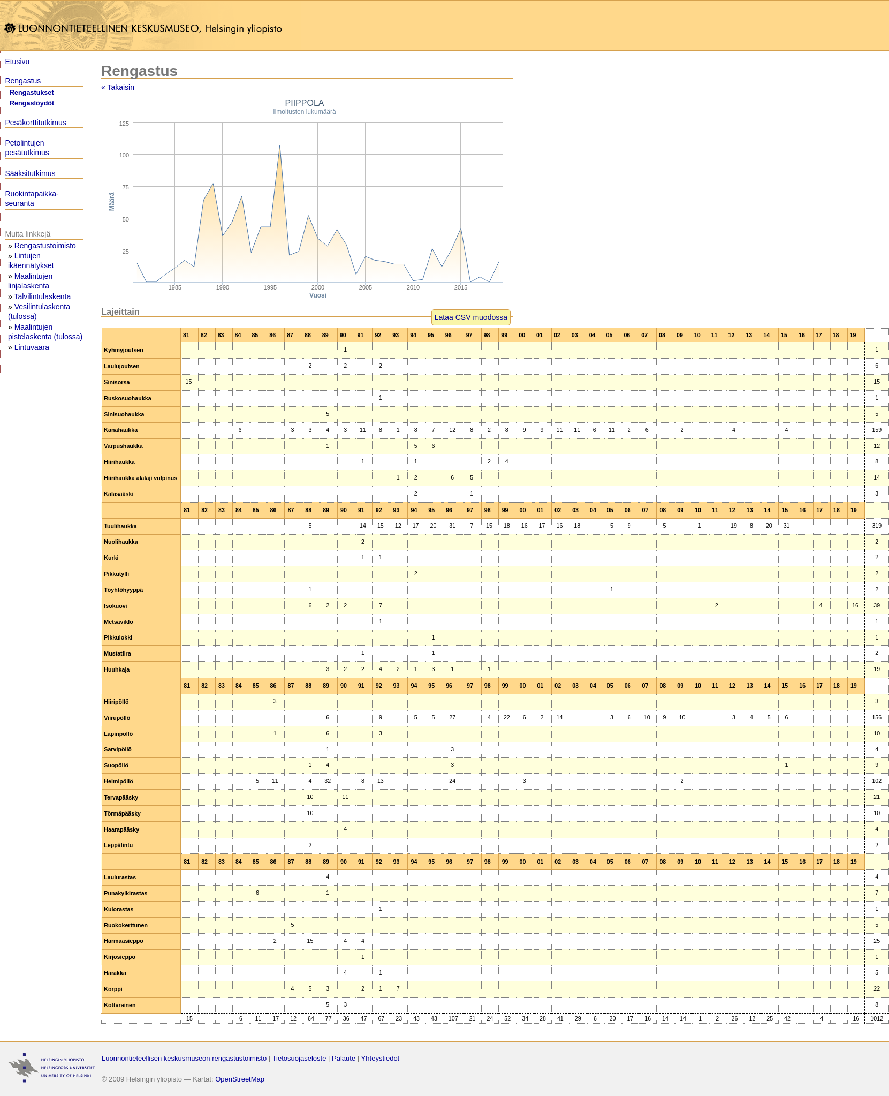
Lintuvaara (31, 347)
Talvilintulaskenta (42, 296)
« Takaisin (117, 87)
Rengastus (23, 81)
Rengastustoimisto (45, 245)
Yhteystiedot (380, 1058)
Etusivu (17, 61)
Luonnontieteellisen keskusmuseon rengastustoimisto (184, 1058)
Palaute (343, 1058)
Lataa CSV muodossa (471, 317)
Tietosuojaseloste (299, 1058)
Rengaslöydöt (32, 103)
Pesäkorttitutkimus (35, 122)
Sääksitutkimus (30, 173)
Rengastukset (32, 92)
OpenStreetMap (239, 1079)
